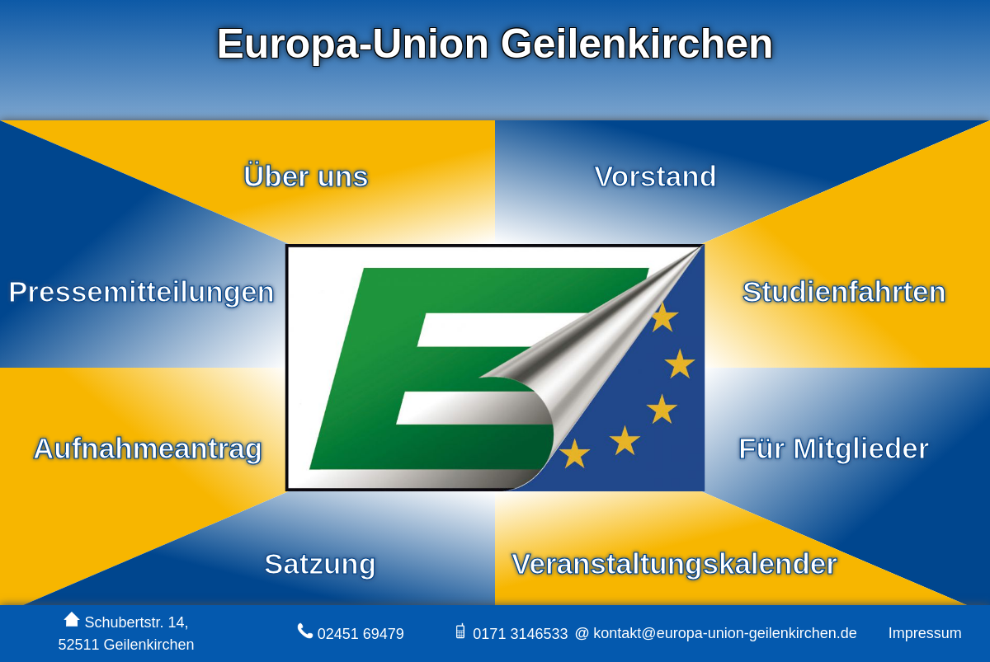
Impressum (925, 633)
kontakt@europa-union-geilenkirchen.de (722, 633)
